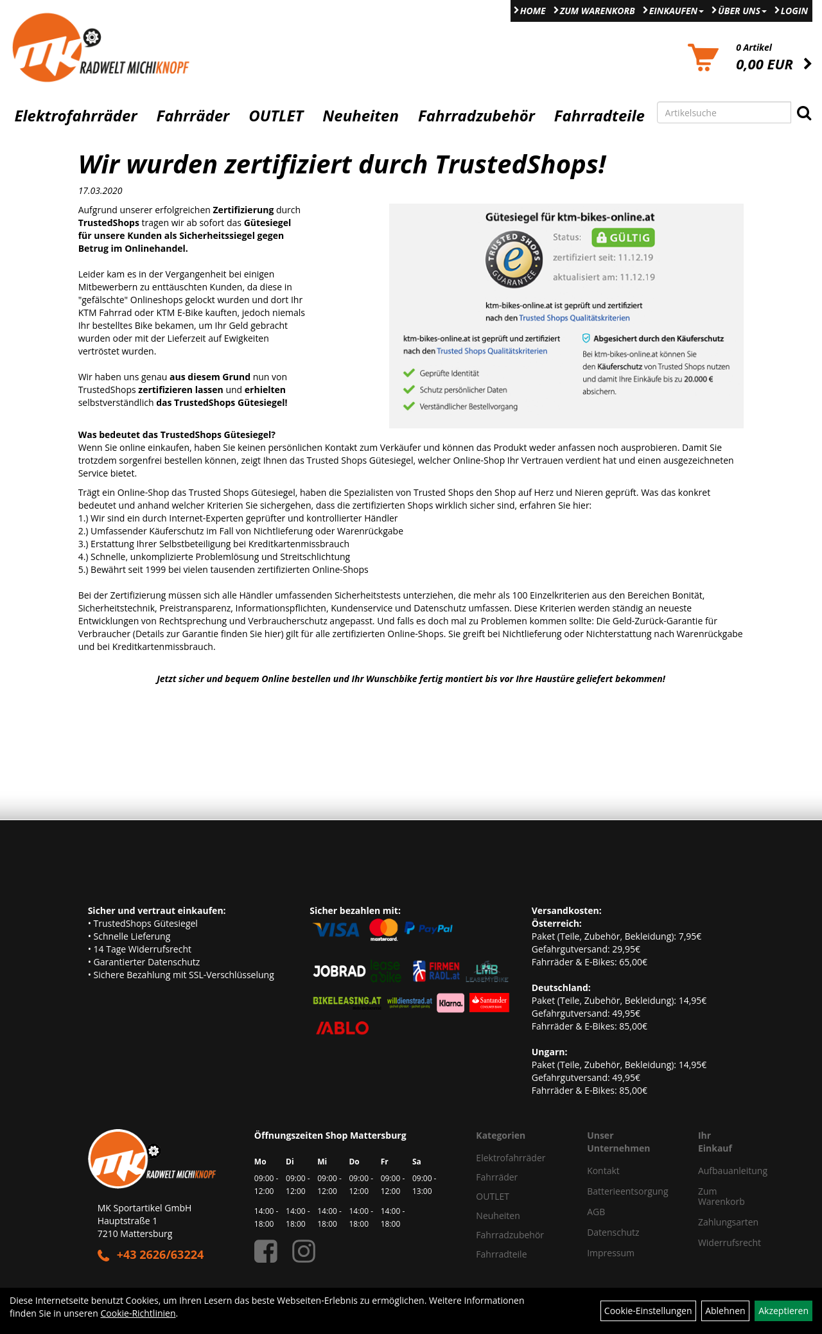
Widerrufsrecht (711, 1242)
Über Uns (742, 10)
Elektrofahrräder (75, 115)
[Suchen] (804, 112)
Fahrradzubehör (476, 115)
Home (533, 10)
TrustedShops (107, 389)
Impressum (610, 1253)
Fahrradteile (599, 115)
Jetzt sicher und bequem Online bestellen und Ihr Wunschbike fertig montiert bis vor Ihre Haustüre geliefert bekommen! (411, 678)
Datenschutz (613, 1232)
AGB (596, 1212)
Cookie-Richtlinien (137, 1313)
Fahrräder (192, 115)
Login (794, 10)
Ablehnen (725, 1310)
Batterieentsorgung (627, 1191)
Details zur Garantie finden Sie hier (208, 634)
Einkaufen (676, 10)
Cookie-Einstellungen (648, 1310)
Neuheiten (360, 115)
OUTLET (276, 115)
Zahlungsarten (711, 1222)
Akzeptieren (783, 1310)
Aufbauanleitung (711, 1170)
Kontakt (603, 1170)
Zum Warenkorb (597, 10)
